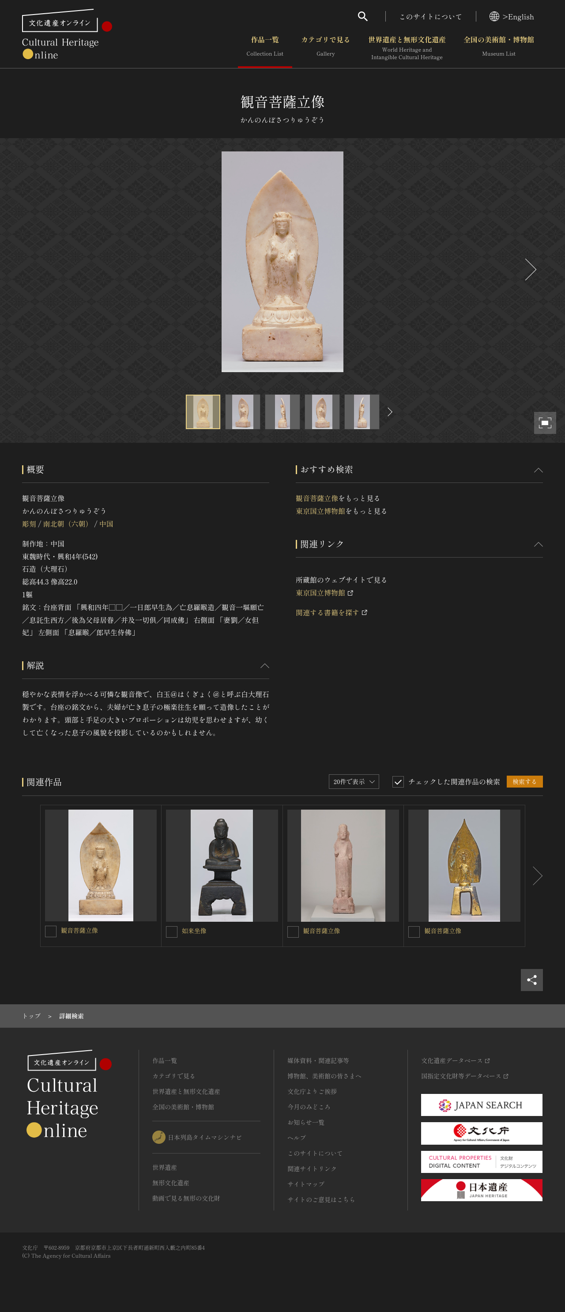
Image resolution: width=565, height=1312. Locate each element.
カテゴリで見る (325, 48)
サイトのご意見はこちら (321, 1199)
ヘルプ (296, 1137)
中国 (106, 523)
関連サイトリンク (312, 1168)
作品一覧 (265, 48)
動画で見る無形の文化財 (186, 1198)
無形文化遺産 (170, 1182)
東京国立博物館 (320, 510)
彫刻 (29, 523)
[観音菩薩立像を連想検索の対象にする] (50, 931)
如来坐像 (194, 930)
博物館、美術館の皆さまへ (324, 1075)
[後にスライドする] (529, 269)
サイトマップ (305, 1184)
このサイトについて (431, 16)
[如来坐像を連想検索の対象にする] (171, 932)
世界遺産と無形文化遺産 (407, 48)
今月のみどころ (309, 1106)
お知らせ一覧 (305, 1122)
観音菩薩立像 (317, 498)
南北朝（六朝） (67, 523)
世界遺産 (164, 1167)
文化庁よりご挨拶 (312, 1091)
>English (512, 16)
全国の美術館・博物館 (498, 48)
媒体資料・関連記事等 (318, 1060)
